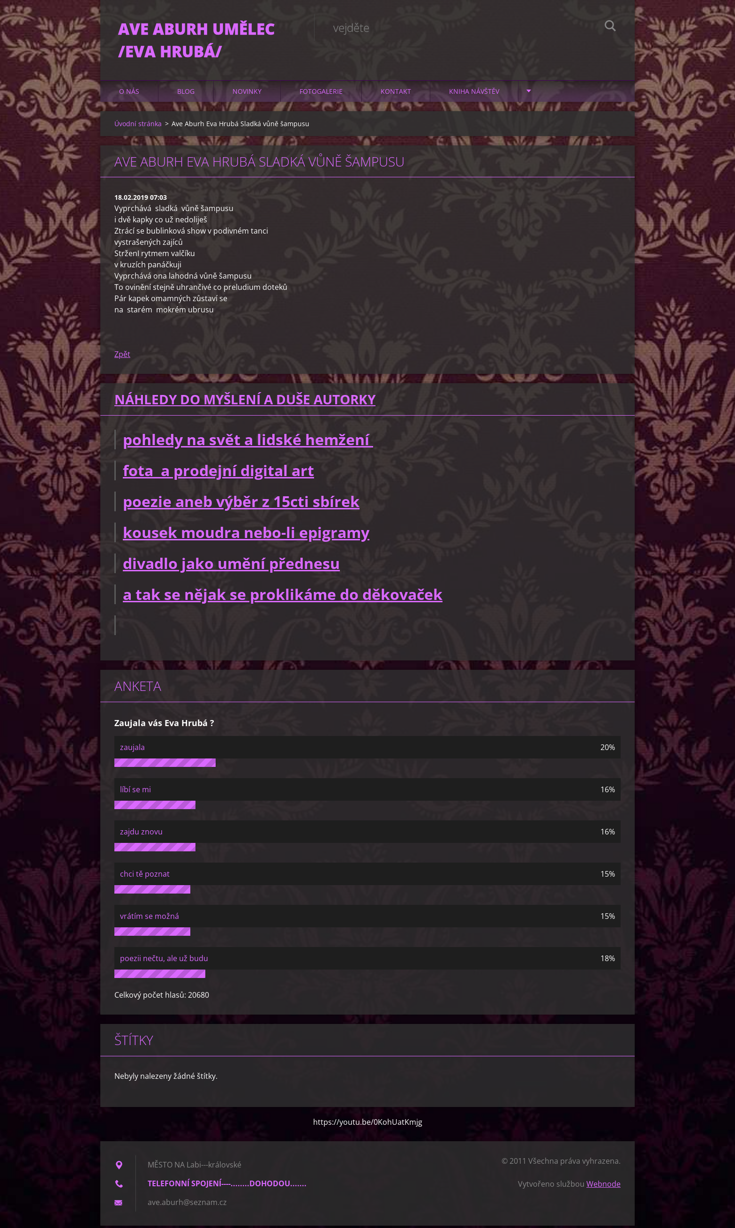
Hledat (610, 27)
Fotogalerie (321, 93)
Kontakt (396, 93)
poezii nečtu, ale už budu (164, 960)
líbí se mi (135, 792)
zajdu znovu (141, 834)
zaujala (132, 749)
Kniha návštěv (474, 93)
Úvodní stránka (138, 125)
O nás (129, 93)
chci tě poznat (145, 876)
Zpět (122, 357)
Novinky (247, 93)
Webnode (603, 1186)
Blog (186, 93)
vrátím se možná (149, 918)
